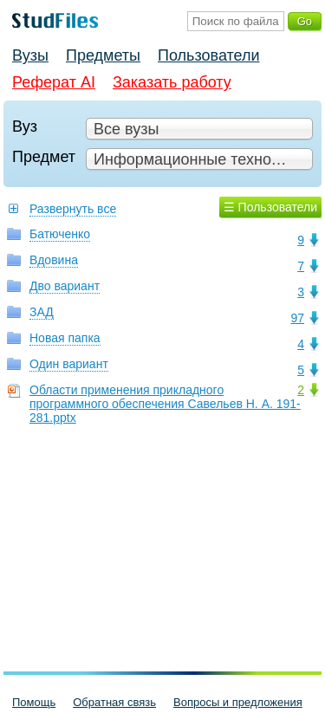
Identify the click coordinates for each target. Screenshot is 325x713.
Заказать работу (172, 82)
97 (297, 318)
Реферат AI (53, 82)
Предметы (103, 55)
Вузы (30, 55)
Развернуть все (72, 209)
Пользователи (208, 55)
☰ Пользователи (270, 207)
